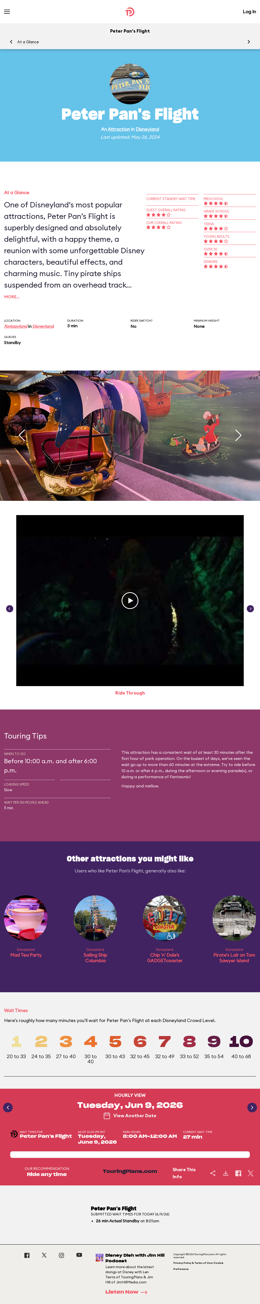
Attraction (119, 129)
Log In (249, 12)
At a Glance (28, 41)
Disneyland (147, 129)
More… (11, 296)
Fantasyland (15, 326)
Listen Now (128, 1292)
